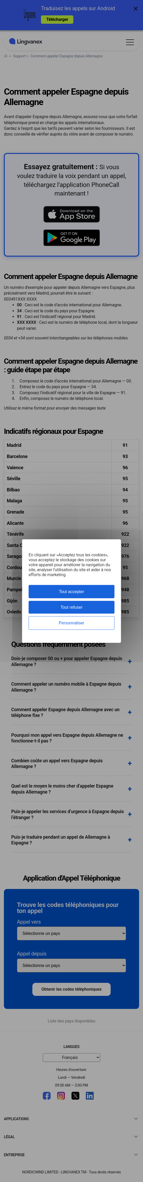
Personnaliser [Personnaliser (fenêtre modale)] (71, 623)
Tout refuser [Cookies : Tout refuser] (71, 607)
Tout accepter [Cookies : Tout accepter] (71, 591)
